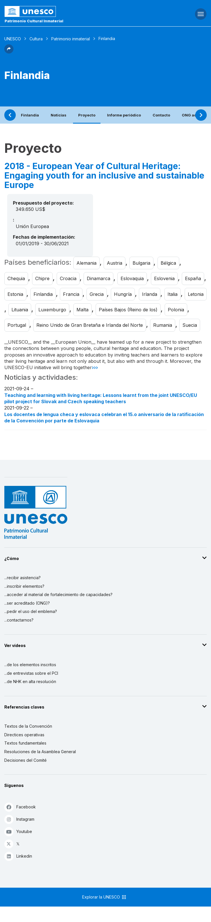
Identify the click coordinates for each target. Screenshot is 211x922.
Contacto (161, 115)
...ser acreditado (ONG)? (27, 603)
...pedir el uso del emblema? (30, 611)
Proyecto (86, 115)
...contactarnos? (18, 620)
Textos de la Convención (28, 726)
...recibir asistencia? (22, 577)
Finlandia (30, 115)
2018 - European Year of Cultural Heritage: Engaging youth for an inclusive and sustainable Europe (104, 175)
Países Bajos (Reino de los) (128, 309)
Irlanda (149, 294)
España (193, 278)
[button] (8, 52)
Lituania (19, 309)
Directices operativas (24, 734)
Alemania (86, 263)
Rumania (162, 325)
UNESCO (12, 38)
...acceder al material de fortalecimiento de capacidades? (58, 594)
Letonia (196, 294)
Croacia (68, 278)
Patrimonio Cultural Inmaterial (34, 21)
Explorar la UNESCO (104, 897)
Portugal (16, 325)
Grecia (97, 294)
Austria (114, 263)
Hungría (123, 294)
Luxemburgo (52, 309)
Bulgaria (141, 263)
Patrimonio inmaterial (70, 38)
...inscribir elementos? (24, 586)
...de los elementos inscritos (30, 664)
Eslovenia (164, 278)
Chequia (16, 278)
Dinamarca (98, 278)
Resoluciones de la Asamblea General (40, 751)
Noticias (58, 115)
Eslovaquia (132, 278)
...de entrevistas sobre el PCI (31, 673)
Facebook (20, 806)
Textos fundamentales (25, 743)
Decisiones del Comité (25, 760)
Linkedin (18, 856)
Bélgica (168, 263)
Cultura (36, 38)
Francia (71, 294)
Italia (172, 294)
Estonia (15, 294)
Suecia (189, 325)
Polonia (176, 309)
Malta (82, 309)
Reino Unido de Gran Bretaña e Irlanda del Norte (89, 325)
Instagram (19, 819)
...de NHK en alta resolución (30, 681)
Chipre (42, 278)
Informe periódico (124, 115)
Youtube (18, 831)
